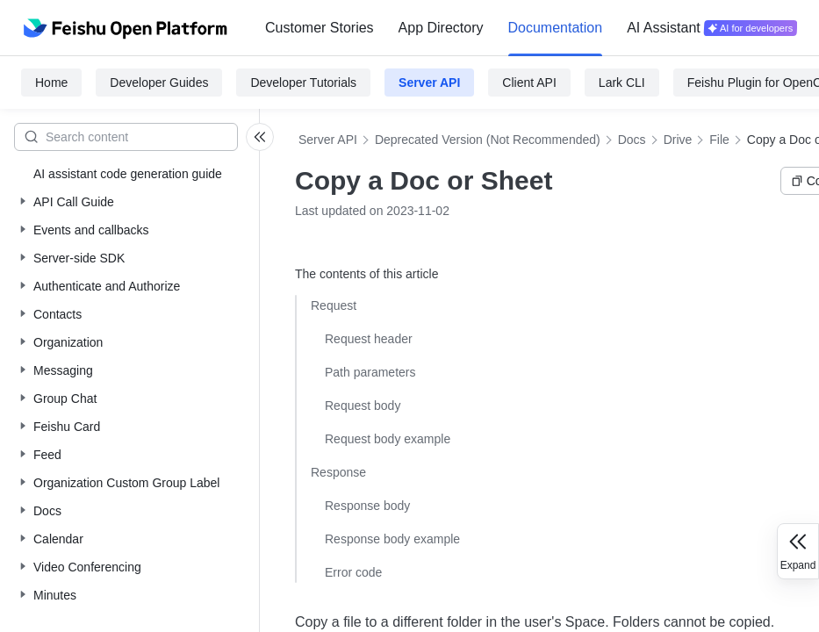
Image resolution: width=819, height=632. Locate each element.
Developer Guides (159, 82)
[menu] (531, 28)
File (719, 140)
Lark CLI (622, 82)
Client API (529, 82)
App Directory (441, 27)
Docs (632, 140)
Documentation (555, 27)
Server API (429, 82)
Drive (678, 140)
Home (51, 82)
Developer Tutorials (303, 82)
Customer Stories (319, 27)
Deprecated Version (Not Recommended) (487, 140)
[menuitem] (319, 28)
